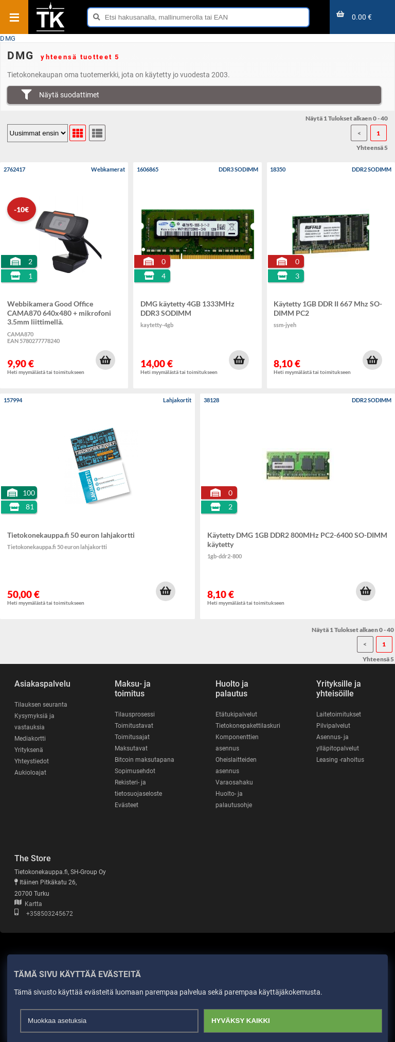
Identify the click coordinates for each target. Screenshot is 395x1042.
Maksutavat (131, 748)
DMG (8, 38)
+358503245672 (43, 913)
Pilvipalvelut (333, 725)
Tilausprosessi (135, 714)
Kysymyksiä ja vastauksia (34, 721)
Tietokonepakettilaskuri (248, 725)
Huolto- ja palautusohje (234, 799)
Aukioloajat (30, 772)
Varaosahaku (234, 782)
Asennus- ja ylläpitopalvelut (337, 742)
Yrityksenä (28, 750)
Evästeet (126, 805)
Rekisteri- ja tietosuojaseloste (138, 788)
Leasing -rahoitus (340, 759)
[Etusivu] (50, 30)
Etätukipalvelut (236, 714)
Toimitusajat (132, 737)
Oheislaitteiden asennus (236, 765)
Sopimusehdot (135, 771)
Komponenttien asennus (237, 742)
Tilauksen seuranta (40, 704)
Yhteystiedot (31, 761)
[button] (105, 360)
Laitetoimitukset (338, 714)
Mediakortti (30, 738)
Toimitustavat (134, 725)
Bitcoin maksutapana (144, 759)
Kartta (28, 904)
